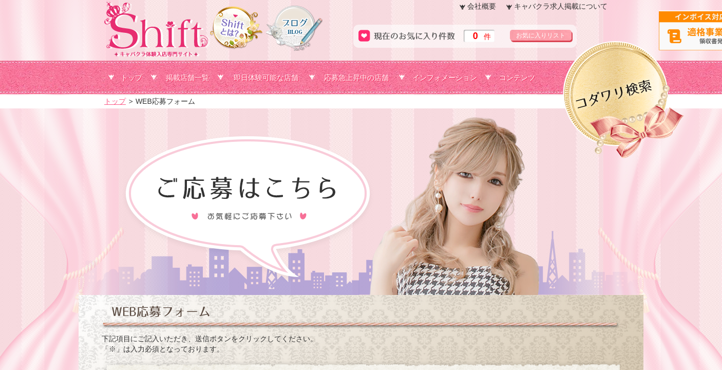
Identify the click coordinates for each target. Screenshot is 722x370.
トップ (131, 77)
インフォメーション (444, 77)
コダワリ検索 (688, 58)
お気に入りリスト (540, 35)
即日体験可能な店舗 (266, 77)
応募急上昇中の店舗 (356, 77)
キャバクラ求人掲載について (560, 6)
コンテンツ (517, 77)
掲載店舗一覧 (187, 77)
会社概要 (481, 6)
